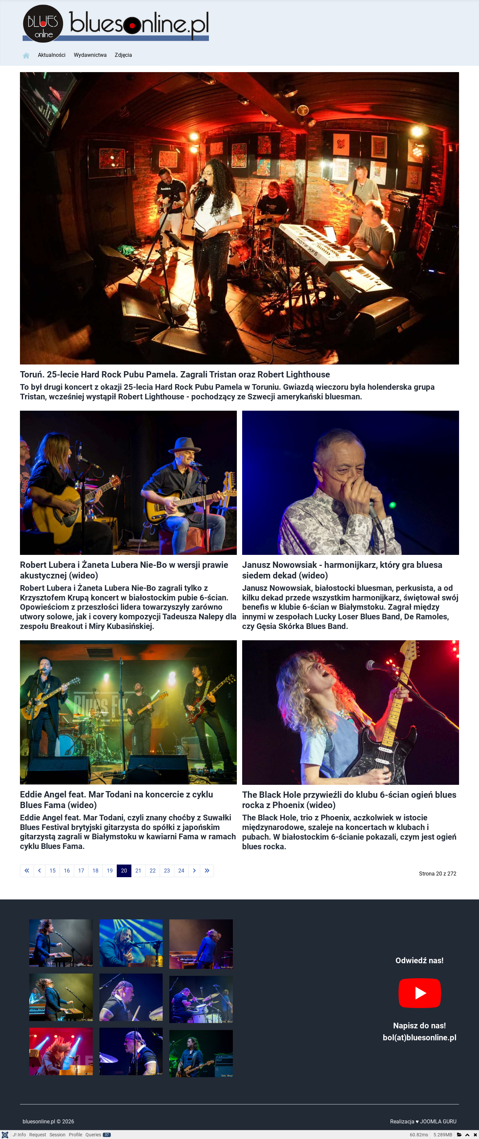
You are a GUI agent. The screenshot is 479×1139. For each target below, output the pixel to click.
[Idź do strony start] (27, 871)
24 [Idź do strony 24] (181, 871)
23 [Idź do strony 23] (167, 871)
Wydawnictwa (90, 55)
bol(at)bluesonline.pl (419, 1037)
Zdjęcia (123, 55)
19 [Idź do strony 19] (110, 871)
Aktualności (52, 55)
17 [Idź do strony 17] (81, 871)
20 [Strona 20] (124, 871)
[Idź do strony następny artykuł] (194, 871)
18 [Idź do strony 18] (95, 871)
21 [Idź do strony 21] (138, 871)
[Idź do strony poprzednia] (40, 871)
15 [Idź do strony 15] (53, 871)
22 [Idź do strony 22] (153, 871)
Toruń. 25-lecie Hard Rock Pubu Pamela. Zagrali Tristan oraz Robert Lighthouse (175, 374)
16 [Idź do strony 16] (67, 871)
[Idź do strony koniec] (207, 871)
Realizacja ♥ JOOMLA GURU (423, 1121)
